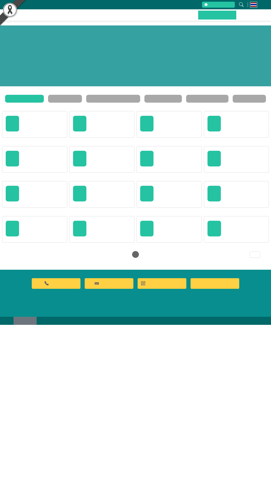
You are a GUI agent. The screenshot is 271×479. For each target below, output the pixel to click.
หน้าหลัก (82, 18)
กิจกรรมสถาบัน (70, 99)
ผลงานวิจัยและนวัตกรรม (113, 18)
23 (129, 406)
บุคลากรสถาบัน (100, 4)
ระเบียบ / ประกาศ (159, 99)
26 (152, 406)
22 (121, 406)
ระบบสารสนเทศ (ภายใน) (176, 4)
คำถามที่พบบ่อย (109, 435)
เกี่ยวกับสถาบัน (74, 4)
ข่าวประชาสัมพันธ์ (221, 18)
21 (114, 406)
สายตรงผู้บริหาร (213, 5)
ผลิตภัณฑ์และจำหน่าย (157, 18)
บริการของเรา (190, 18)
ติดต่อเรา (247, 18)
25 (144, 406)
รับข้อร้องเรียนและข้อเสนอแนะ (135, 4)
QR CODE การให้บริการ (162, 435)
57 (182, 406)
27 (159, 406)
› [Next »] (188, 406)
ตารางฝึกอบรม (239, 99)
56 (175, 406)
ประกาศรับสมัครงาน (200, 99)
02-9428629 (56, 435)
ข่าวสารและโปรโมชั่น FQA (114, 99)
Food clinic (215, 435)
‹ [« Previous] (81, 406)
